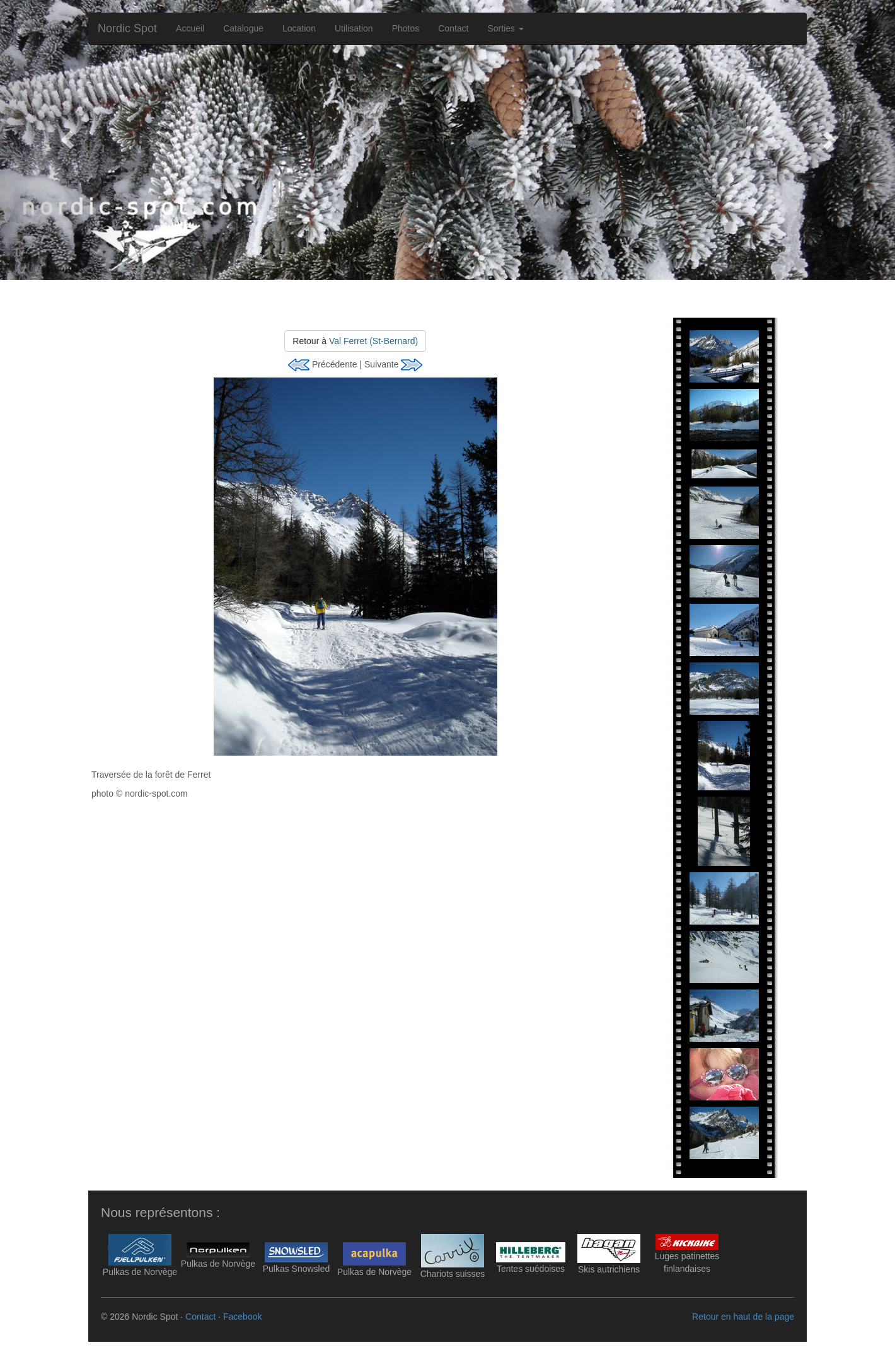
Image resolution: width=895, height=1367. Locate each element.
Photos (406, 28)
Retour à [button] (355, 341)
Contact (453, 28)
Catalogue (243, 28)
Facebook (242, 1317)
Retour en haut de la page (743, 1317)
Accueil (190, 28)
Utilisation (354, 28)
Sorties (506, 28)
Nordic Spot (127, 28)
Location (299, 28)
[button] (67, 140)
